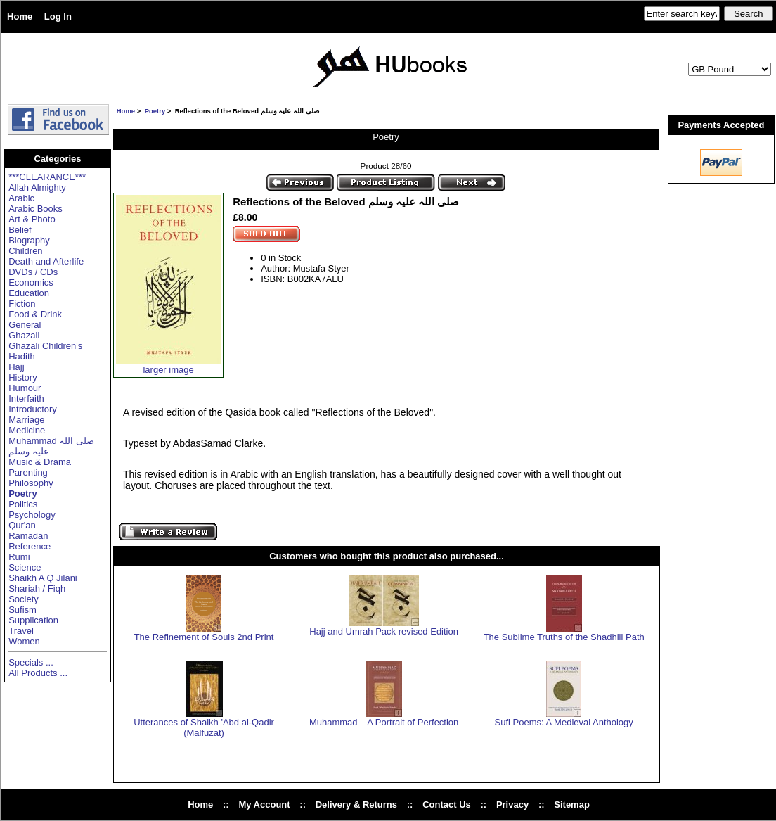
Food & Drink (35, 314)
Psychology (31, 514)
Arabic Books (35, 208)
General (24, 324)
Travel (21, 630)
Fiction (21, 303)
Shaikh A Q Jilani (42, 578)
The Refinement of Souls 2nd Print (204, 637)
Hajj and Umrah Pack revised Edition (383, 631)
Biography (29, 240)
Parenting (28, 472)
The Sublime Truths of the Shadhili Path (564, 637)
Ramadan (28, 535)
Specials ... (30, 662)
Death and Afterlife (46, 261)
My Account (264, 804)
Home (19, 16)
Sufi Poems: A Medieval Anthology (564, 722)
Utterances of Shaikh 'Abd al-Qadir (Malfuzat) (204, 727)
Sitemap (572, 804)
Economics (30, 282)
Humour (24, 388)
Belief (20, 229)
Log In (58, 16)
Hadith (21, 356)
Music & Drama (39, 462)
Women (24, 641)
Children (25, 251)
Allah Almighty (37, 187)
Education (28, 293)
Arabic (21, 198)
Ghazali (23, 335)
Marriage (26, 419)
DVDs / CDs (33, 272)
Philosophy (30, 483)
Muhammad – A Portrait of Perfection (383, 722)
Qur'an (22, 525)
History (22, 377)
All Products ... (37, 673)
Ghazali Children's (45, 346)
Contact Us (446, 804)
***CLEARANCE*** (47, 177)
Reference (29, 546)
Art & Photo (31, 219)
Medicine (26, 430)
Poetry (155, 111)
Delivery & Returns (356, 804)
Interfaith (26, 398)
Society (23, 599)
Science (24, 567)
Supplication (33, 620)
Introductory (32, 409)
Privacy (512, 804)
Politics (22, 504)
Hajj (16, 367)
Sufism (22, 609)
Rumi (19, 557)
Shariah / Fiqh (36, 588)
